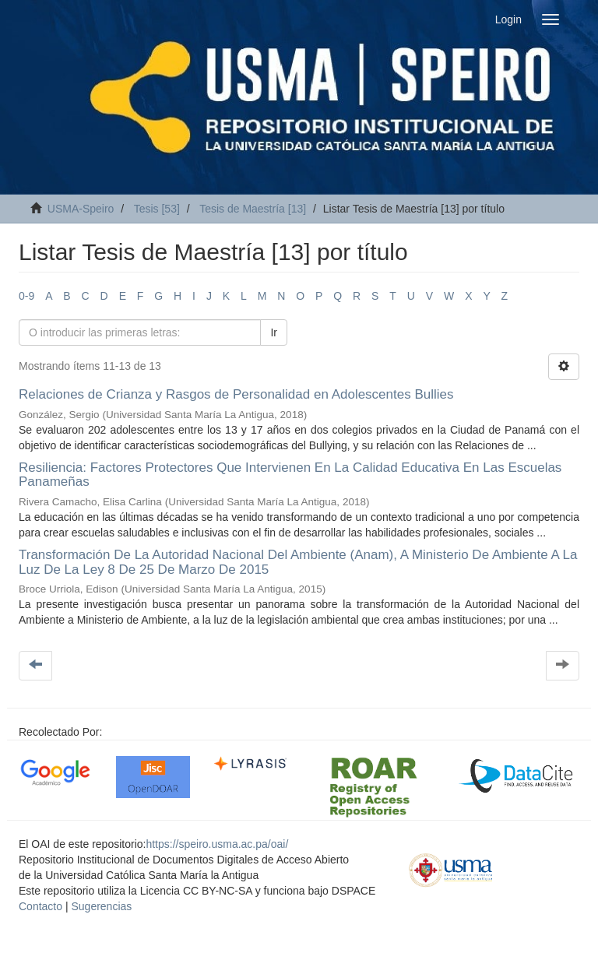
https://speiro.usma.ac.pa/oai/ (217, 844)
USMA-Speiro (80, 208)
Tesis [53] (157, 208)
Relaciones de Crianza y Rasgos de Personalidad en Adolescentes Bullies (236, 394)
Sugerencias (101, 906)
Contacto (40, 906)
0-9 (26, 296)
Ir (273, 332)
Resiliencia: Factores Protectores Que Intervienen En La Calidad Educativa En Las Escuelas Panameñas (290, 475)
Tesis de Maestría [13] (252, 208)
